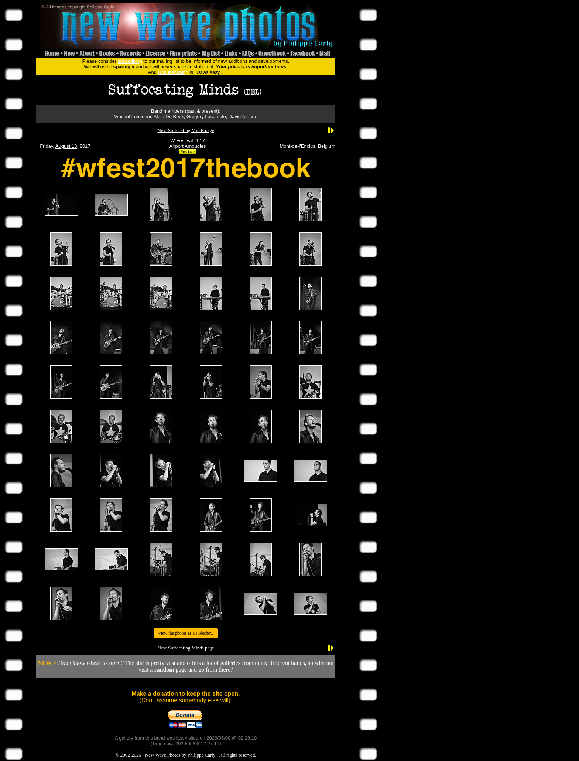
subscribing (130, 61)
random (164, 669)
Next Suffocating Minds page (185, 130)
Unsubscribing (173, 72)
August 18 (66, 146)
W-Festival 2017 (187, 140)
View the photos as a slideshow (185, 633)
